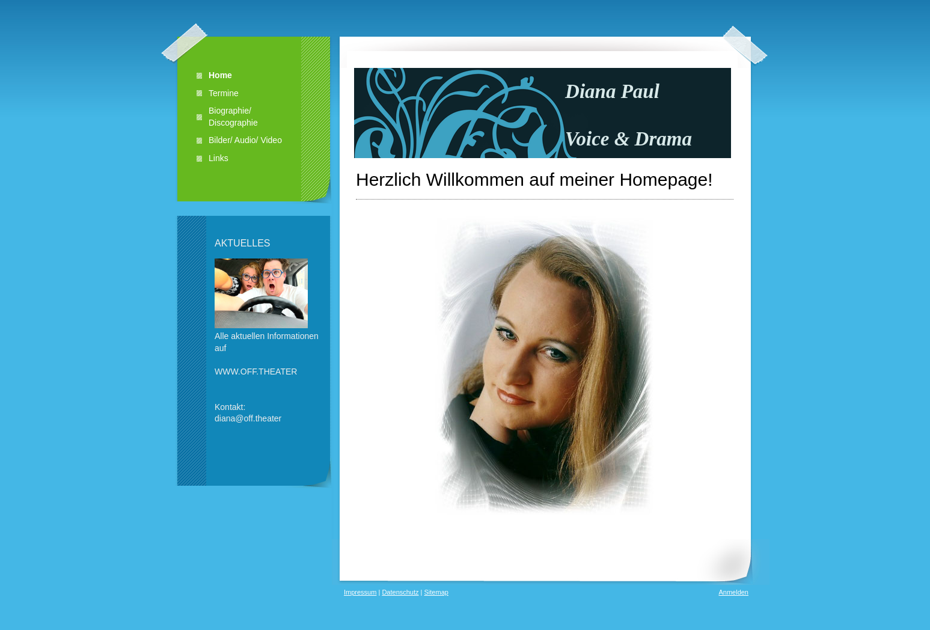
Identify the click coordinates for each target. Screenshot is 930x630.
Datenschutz (400, 592)
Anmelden (733, 592)
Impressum (360, 592)
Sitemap (436, 592)
